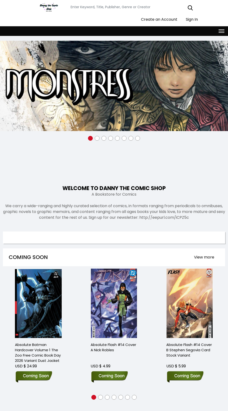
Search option (26, 237)
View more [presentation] (204, 257)
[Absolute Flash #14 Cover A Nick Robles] (114, 298)
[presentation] (204, 257)
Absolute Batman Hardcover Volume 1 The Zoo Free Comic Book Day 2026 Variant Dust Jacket (38, 342)
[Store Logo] (48, 7)
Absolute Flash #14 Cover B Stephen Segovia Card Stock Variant (189, 340)
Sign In (189, 19)
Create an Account (156, 19)
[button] (90, 138)
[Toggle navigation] (221, 31)
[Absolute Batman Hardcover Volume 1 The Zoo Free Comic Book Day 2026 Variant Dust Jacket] (38, 298)
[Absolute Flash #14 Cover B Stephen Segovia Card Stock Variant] (189, 298)
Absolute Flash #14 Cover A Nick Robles (113, 337)
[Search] (133, 6)
